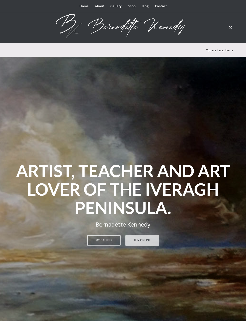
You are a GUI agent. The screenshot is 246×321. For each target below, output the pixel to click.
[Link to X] (230, 27)
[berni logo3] (123, 27)
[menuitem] (84, 6)
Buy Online (142, 240)
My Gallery (104, 240)
